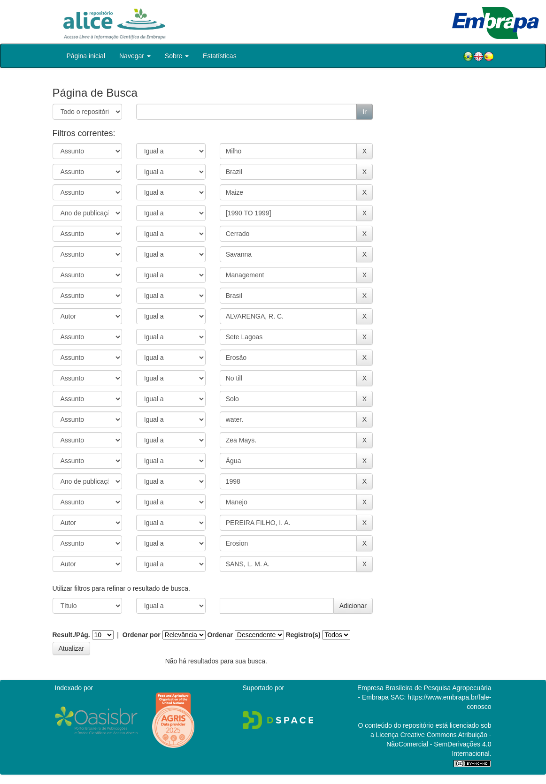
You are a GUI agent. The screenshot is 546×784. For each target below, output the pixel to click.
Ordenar (219, 635)
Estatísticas (220, 56)
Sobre (177, 56)
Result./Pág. (71, 635)
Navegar (135, 56)
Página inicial (86, 56)
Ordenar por (142, 635)
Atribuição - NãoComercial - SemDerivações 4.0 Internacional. (438, 744)
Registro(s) (303, 635)
